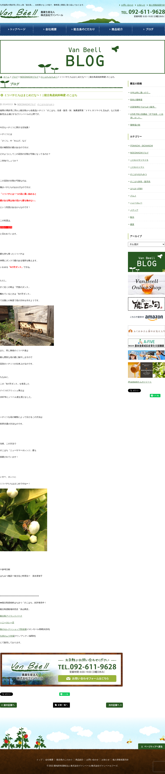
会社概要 (49, 29)
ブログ (148, 29)
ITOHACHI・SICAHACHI (141, 146)
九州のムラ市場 (7, 636)
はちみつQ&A (136, 188)
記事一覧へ (61, 705)
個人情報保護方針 (157, 5)
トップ (16, 29)
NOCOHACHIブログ (29, 77)
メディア (134, 210)
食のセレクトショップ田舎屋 (13, 629)
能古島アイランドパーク (11, 616)
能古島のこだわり (82, 29)
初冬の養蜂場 (136, 100)
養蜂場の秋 (135, 125)
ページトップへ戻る (151, 746)
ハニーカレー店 (7, 622)
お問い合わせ (127, 5)
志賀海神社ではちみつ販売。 (143, 107)
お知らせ (141, 5)
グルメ (133, 196)
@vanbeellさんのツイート (140, 382)
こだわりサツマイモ (139, 160)
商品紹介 (115, 29)
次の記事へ (114, 705)
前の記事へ (8, 705)
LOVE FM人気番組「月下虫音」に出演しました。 (146, 116)
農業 (132, 224)
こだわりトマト (137, 167)
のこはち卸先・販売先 (140, 181)
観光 (132, 217)
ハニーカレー (136, 203)
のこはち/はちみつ (49, 77)
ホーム (6, 77)
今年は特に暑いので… (140, 92)
